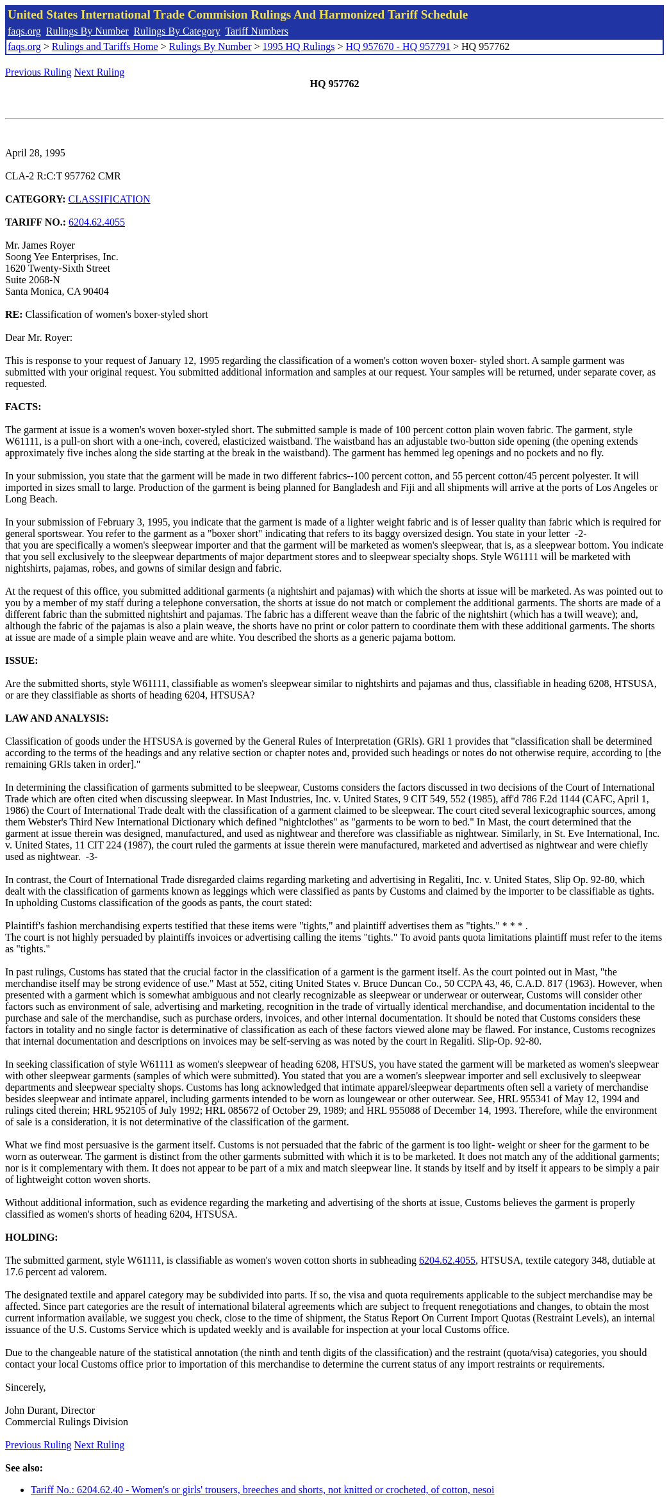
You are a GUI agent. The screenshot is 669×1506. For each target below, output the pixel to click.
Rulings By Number (87, 31)
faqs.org (24, 31)
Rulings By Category (177, 31)
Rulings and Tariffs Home (105, 46)
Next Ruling (99, 72)
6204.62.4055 (97, 222)
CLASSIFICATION (110, 199)
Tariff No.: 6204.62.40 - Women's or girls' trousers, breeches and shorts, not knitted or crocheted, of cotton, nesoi (263, 1489)
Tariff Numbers (256, 31)
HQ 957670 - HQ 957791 (397, 46)
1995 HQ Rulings (299, 46)
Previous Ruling (38, 72)
